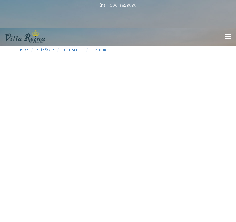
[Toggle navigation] (228, 36)
